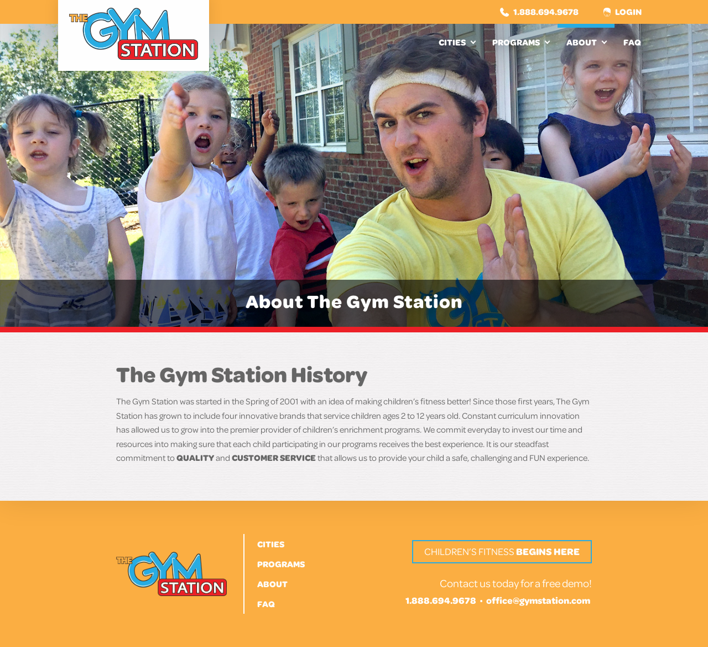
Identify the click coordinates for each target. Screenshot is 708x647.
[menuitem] (456, 42)
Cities (452, 42)
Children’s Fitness (502, 551)
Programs (516, 42)
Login (622, 12)
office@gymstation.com (538, 600)
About (581, 42)
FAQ (632, 42)
